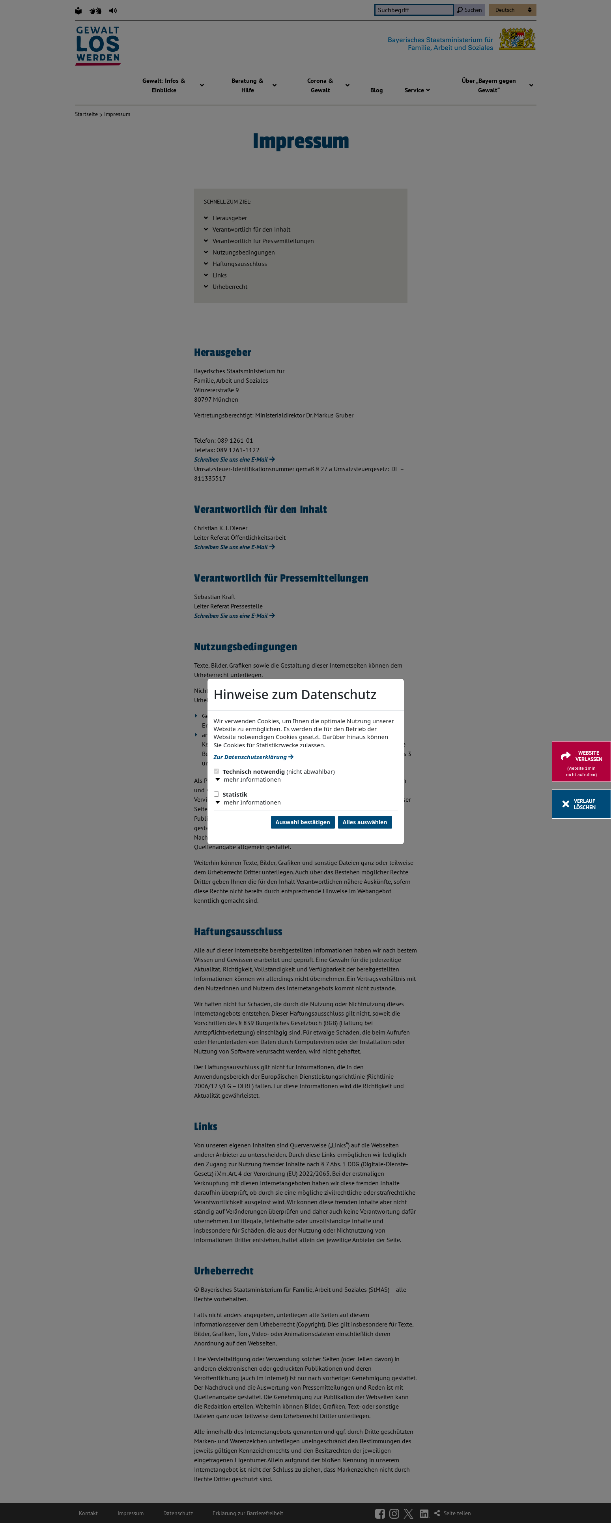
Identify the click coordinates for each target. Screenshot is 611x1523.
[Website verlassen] (581, 761)
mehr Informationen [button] (252, 779)
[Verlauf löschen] (581, 804)
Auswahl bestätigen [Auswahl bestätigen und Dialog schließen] (303, 822)
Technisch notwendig (274, 771)
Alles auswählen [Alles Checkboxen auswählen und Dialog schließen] (365, 822)
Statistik (231, 794)
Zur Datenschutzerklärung (253, 757)
